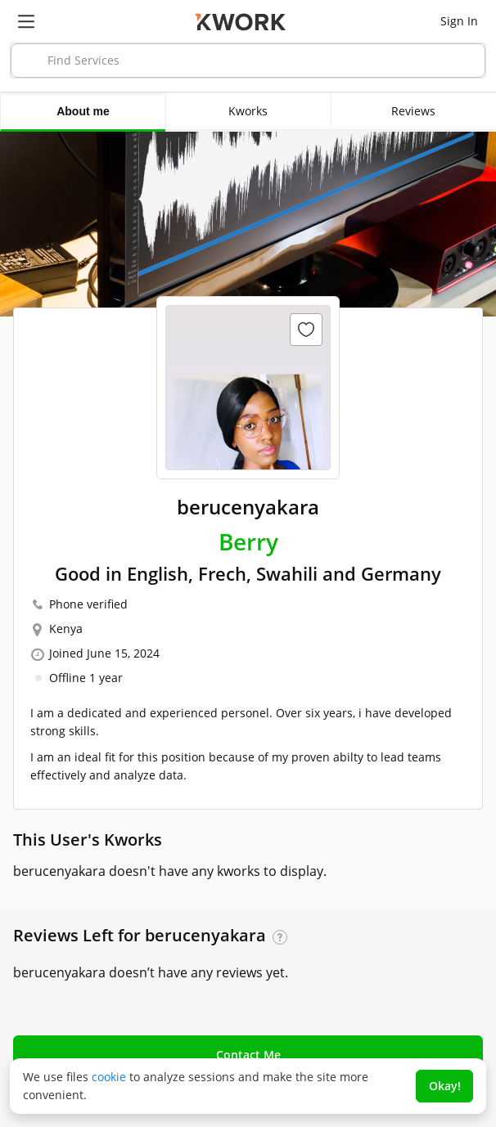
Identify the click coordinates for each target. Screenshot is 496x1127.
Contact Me (248, 1054)
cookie (109, 1076)
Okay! (445, 1085)
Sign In (459, 21)
